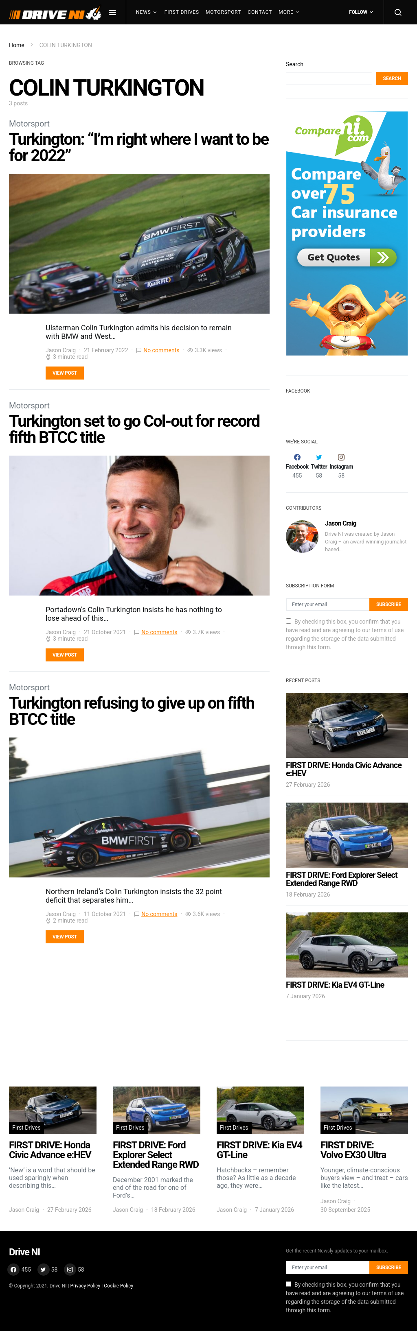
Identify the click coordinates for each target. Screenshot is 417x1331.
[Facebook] (297, 466)
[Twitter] (319, 466)
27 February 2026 (308, 784)
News (143, 12)
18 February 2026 (308, 894)
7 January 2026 (305, 996)
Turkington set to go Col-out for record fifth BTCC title (134, 429)
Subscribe (388, 604)
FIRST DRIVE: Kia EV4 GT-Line (335, 985)
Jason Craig (61, 350)
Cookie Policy (118, 1286)
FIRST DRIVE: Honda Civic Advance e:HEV (344, 769)
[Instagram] (341, 466)
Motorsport (223, 12)
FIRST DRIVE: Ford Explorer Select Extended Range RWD (341, 879)
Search (294, 64)
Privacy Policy (85, 1286)
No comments (161, 350)
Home (16, 45)
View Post (65, 373)
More (286, 12)
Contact (260, 12)
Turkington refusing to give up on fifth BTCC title (131, 711)
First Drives (182, 12)
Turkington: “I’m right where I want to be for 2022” (138, 147)
